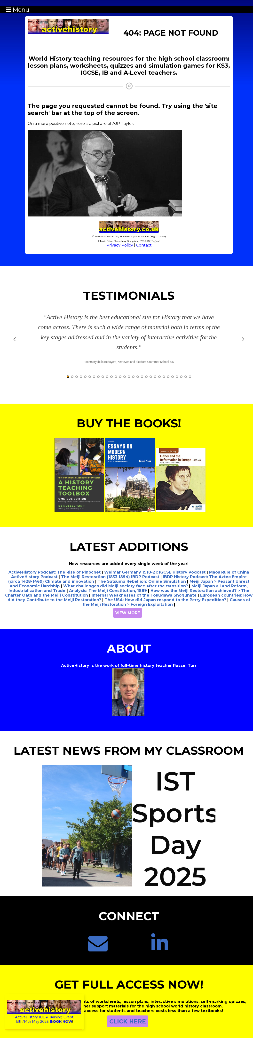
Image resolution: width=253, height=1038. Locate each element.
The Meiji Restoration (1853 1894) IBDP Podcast (110, 577)
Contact (144, 245)
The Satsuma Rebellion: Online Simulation (142, 581)
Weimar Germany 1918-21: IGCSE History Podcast (155, 572)
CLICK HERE (127, 1021)
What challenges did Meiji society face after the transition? (125, 586)
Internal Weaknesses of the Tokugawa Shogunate (144, 595)
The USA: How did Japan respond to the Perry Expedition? (165, 600)
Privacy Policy (119, 245)
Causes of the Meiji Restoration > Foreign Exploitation (166, 602)
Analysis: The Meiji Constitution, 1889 (108, 590)
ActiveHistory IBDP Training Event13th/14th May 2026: (44, 1017)
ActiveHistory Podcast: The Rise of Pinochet (54, 572)
